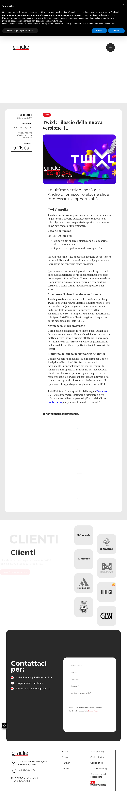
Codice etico (96, 763)
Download (102, 391)
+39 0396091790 (26, 770)
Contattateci (55, 402)
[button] (123, 4)
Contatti (66, 768)
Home (65, 751)
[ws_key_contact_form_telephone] (90, 679)
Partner (66, 763)
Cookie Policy (97, 757)
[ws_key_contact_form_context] (90, 697)
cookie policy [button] (109, 15)
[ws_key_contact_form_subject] (90, 686)
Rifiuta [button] (99, 30)
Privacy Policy (93, 711)
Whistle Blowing (98, 768)
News (65, 757)
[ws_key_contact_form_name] (90, 665)
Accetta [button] (116, 30)
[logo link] (21, 47)
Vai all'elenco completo (28, 572)
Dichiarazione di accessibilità (98, 775)
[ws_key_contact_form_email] (90, 672)
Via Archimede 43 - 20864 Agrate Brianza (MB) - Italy (32, 763)
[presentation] (91, 718)
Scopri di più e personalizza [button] (20, 30)
